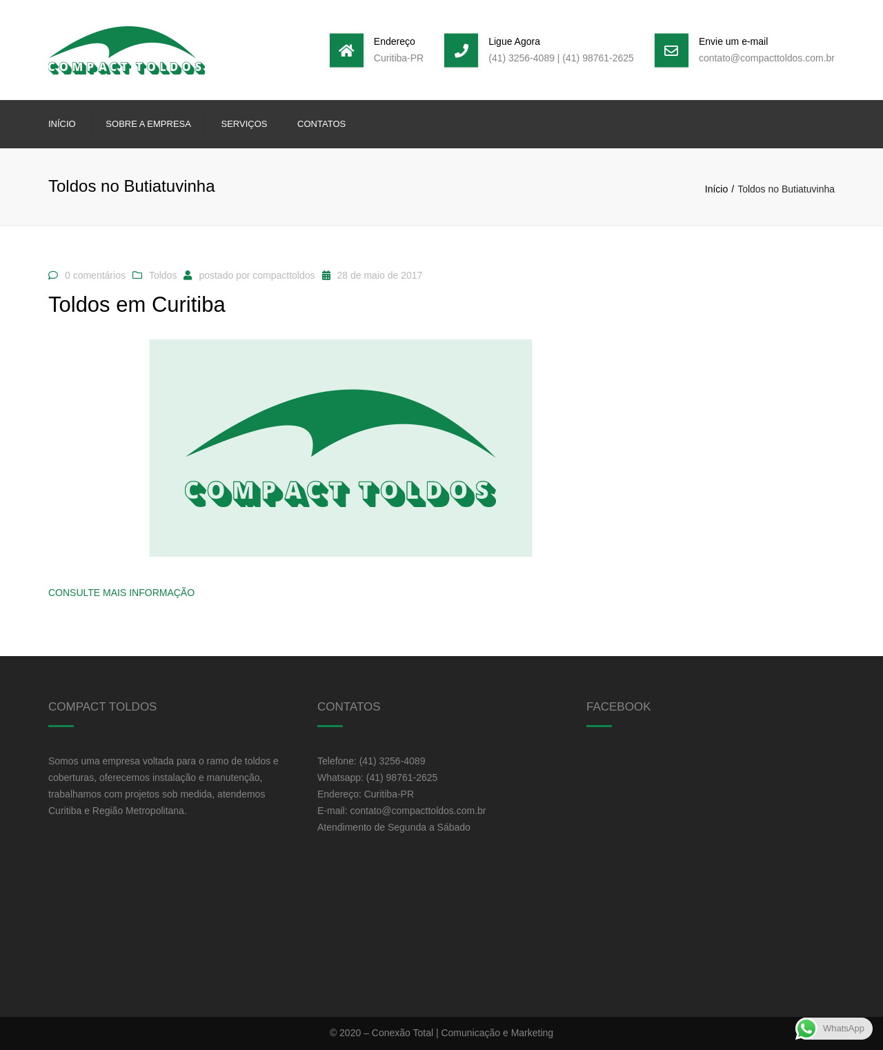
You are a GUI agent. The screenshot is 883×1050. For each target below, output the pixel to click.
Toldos (163, 275)
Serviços (244, 124)
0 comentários (95, 275)
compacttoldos (283, 275)
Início (62, 124)
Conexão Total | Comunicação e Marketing (462, 1032)
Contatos (321, 124)
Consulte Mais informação (121, 592)
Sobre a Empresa (148, 124)
